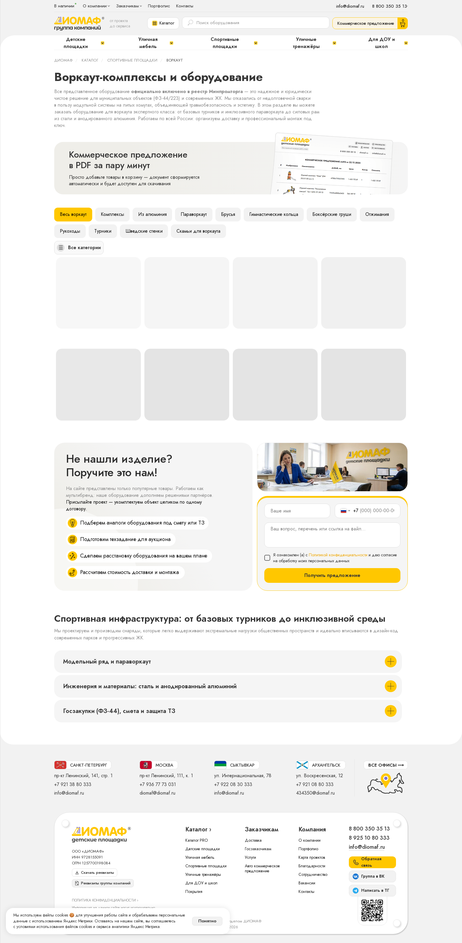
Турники (102, 231)
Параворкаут (194, 214)
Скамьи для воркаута (199, 231)
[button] (163, 23)
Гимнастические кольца (274, 214)
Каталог (90, 60)
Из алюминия (152, 214)
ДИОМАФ (63, 60)
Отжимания (377, 214)
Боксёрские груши (332, 214)
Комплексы (112, 214)
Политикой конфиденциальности (338, 555)
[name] (297, 511)
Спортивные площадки (132, 60)
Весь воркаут (73, 214)
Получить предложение (332, 575)
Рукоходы (70, 231)
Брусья (228, 214)
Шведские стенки (144, 231)
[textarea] (332, 534)
